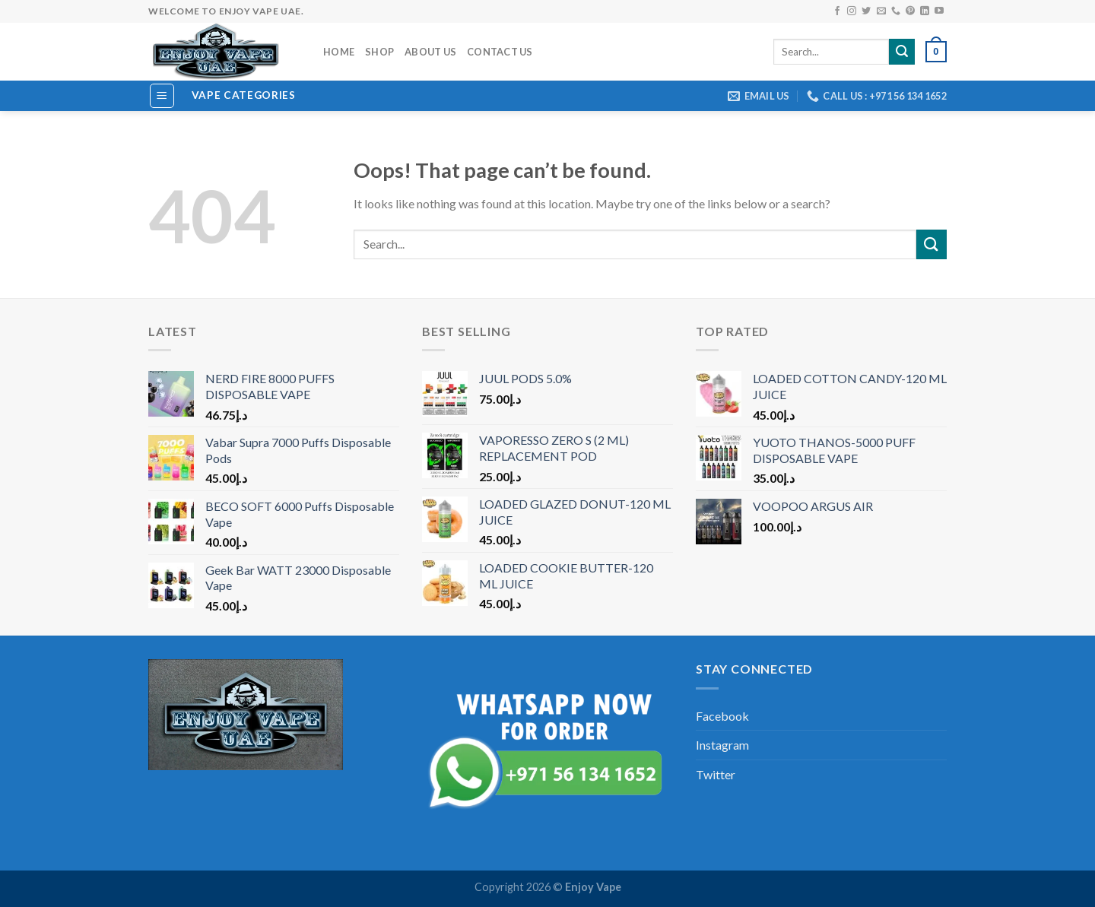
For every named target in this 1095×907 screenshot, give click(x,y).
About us (430, 52)
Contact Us (500, 52)
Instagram (722, 744)
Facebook (722, 716)
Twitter (715, 774)
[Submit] (931, 244)
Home (338, 52)
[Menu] (162, 96)
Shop (379, 52)
